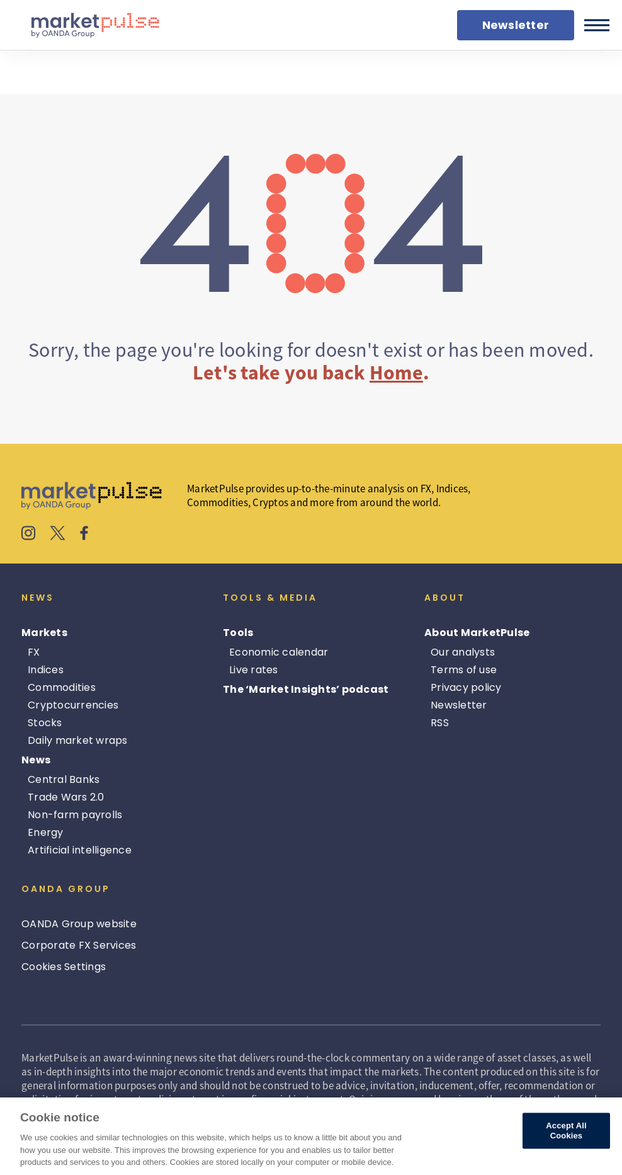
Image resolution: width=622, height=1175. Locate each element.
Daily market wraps (78, 740)
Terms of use (464, 670)
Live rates (253, 670)
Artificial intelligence (80, 850)
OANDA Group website (79, 924)
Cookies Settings (63, 966)
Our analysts (463, 652)
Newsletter (459, 705)
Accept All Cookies (566, 1131)
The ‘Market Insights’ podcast (305, 689)
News (35, 760)
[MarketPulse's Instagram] (28, 535)
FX (34, 652)
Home (396, 372)
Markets (44, 632)
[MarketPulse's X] (58, 535)
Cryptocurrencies (73, 705)
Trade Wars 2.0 (66, 797)
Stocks (45, 722)
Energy (46, 832)
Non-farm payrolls (75, 814)
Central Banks (63, 779)
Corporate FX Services (78, 945)
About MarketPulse (476, 632)
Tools (238, 632)
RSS (440, 722)
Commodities (62, 687)
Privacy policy (466, 687)
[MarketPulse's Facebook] (84, 535)
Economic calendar (278, 652)
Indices (46, 670)
